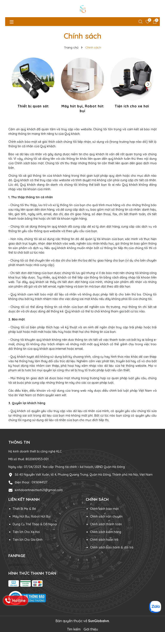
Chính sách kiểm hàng (105, 532)
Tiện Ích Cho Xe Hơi (26, 532)
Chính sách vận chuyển (106, 516)
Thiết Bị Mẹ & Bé (24, 509)
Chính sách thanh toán (106, 524)
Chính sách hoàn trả (104, 540)
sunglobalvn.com (20, 565)
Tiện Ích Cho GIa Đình (28, 540)
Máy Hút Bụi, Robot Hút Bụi (31, 516)
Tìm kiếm (74, 629)
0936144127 (39, 482)
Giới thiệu (91, 629)
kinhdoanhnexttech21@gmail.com (39, 490)
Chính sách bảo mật (104, 509)
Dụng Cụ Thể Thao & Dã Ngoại (35, 524)
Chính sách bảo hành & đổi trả (111, 547)
